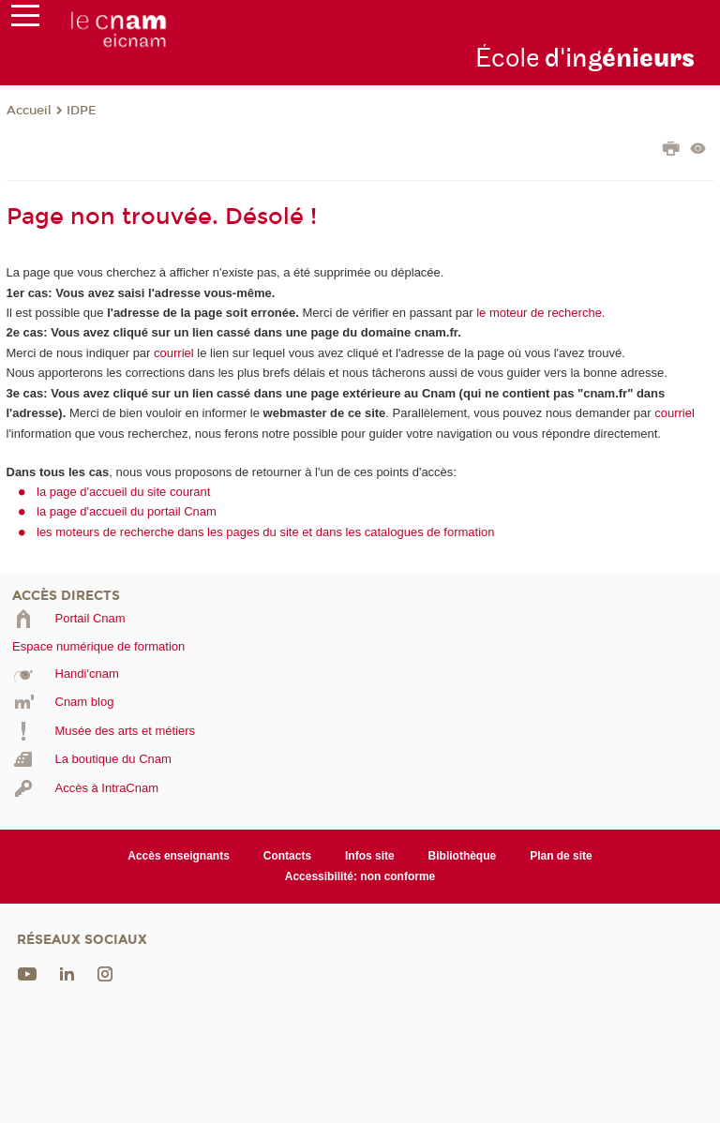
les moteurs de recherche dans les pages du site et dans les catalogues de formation (266, 532)
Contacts (287, 855)
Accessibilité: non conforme (360, 876)
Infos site (370, 855)
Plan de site (561, 855)
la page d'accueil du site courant (123, 492)
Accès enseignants (179, 855)
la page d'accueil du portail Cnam (127, 511)
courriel (174, 353)
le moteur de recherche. (539, 313)
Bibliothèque (462, 855)
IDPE (82, 110)
